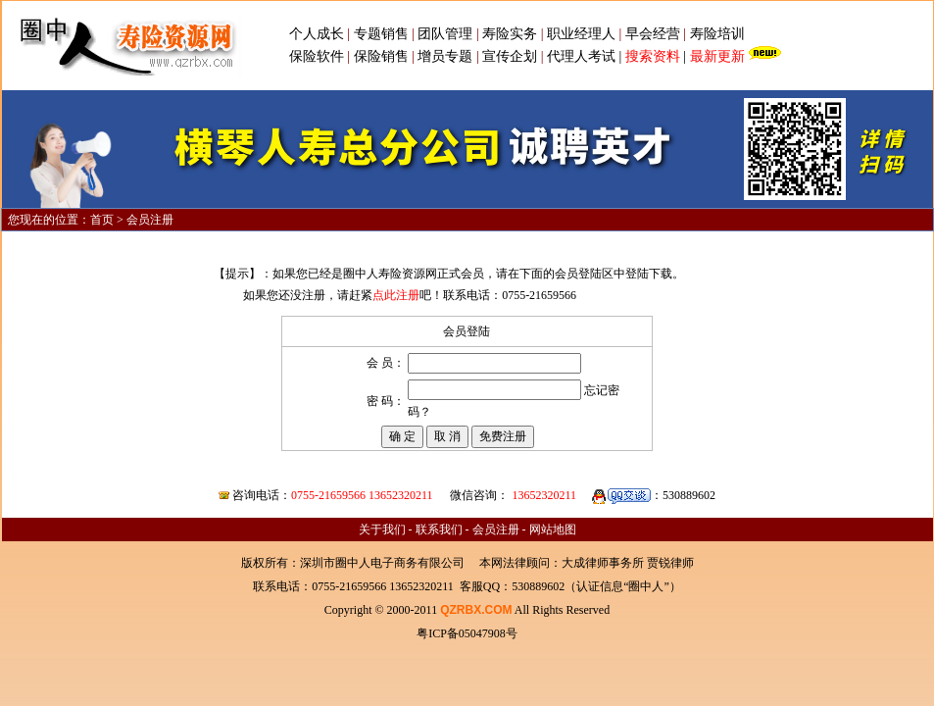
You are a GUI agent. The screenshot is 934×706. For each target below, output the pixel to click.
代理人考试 (581, 56)
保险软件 (316, 56)
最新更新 (717, 56)
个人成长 (316, 33)
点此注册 (395, 295)
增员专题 (445, 56)
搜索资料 (652, 56)
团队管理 (445, 33)
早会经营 (652, 33)
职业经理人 (581, 33)
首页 (102, 220)
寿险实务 (509, 33)
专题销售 (383, 33)
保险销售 (381, 56)
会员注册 (495, 529)
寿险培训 (717, 33)
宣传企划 (509, 56)
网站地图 (552, 529)
